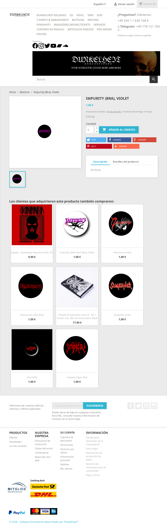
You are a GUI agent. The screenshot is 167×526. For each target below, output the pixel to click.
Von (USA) (32, 377)
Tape (90, 15)
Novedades (15, 441)
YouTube (146, 406)
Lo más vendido (17, 445)
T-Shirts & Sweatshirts (53, 20)
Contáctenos (41, 452)
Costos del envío (44, 448)
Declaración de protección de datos (94, 456)
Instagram (154, 406)
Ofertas (13, 437)
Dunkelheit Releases (51, 15)
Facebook (130, 406)
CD (71, 15)
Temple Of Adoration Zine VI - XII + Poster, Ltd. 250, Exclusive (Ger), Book (77, 316)
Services (100, 24)
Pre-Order (104, 29)
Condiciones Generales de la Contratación (94, 441)
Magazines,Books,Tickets (72, 24)
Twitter (138, 406)
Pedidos (64, 464)
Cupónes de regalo (50, 29)
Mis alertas (66, 468)
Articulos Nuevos (81, 29)
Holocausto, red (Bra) (32, 314)
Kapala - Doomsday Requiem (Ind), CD (32, 252)
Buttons (78, 20)
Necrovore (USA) (122, 252)
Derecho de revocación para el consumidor (96, 467)
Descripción (100, 161)
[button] (96, 139)
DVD (99, 15)
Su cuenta (67, 432)
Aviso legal (92, 448)
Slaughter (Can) (122, 314)
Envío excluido (114, 111)
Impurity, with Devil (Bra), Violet (77, 252)
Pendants (44, 24)
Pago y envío (93, 474)
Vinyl (80, 15)
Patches (93, 20)
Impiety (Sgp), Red (77, 377)
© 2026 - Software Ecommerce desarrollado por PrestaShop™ (43, 521)
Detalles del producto (126, 161)
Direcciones (66, 444)
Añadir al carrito (118, 130)
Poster (41, 34)
